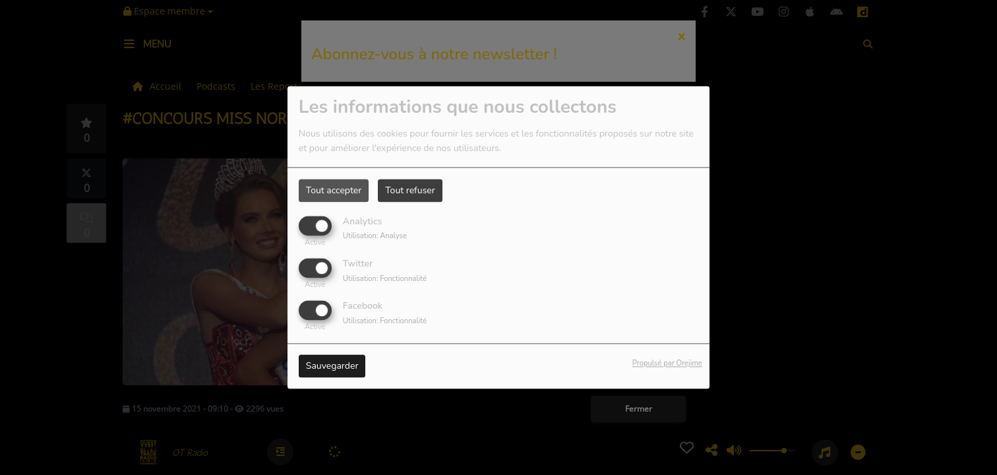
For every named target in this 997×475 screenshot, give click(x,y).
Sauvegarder (332, 366)
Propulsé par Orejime (667, 364)
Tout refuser (410, 190)
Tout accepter (333, 190)
